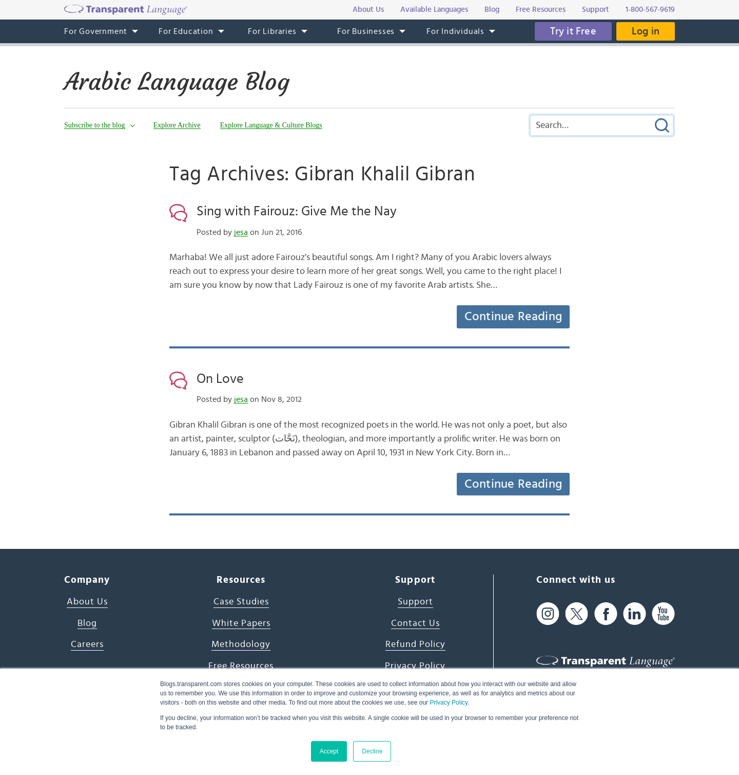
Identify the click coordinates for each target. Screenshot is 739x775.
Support (415, 601)
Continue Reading (513, 316)
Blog (87, 623)
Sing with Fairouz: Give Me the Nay (297, 211)
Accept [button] (329, 751)
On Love (220, 378)
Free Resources (241, 666)
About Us (87, 601)
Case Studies (241, 601)
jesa (241, 232)
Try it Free (573, 31)
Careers (87, 644)
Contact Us (415, 623)
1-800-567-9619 (650, 9)
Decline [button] (372, 751)
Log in (645, 31)
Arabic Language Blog (176, 82)
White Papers (241, 623)
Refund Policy (415, 644)
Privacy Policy (449, 702)
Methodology (240, 644)
